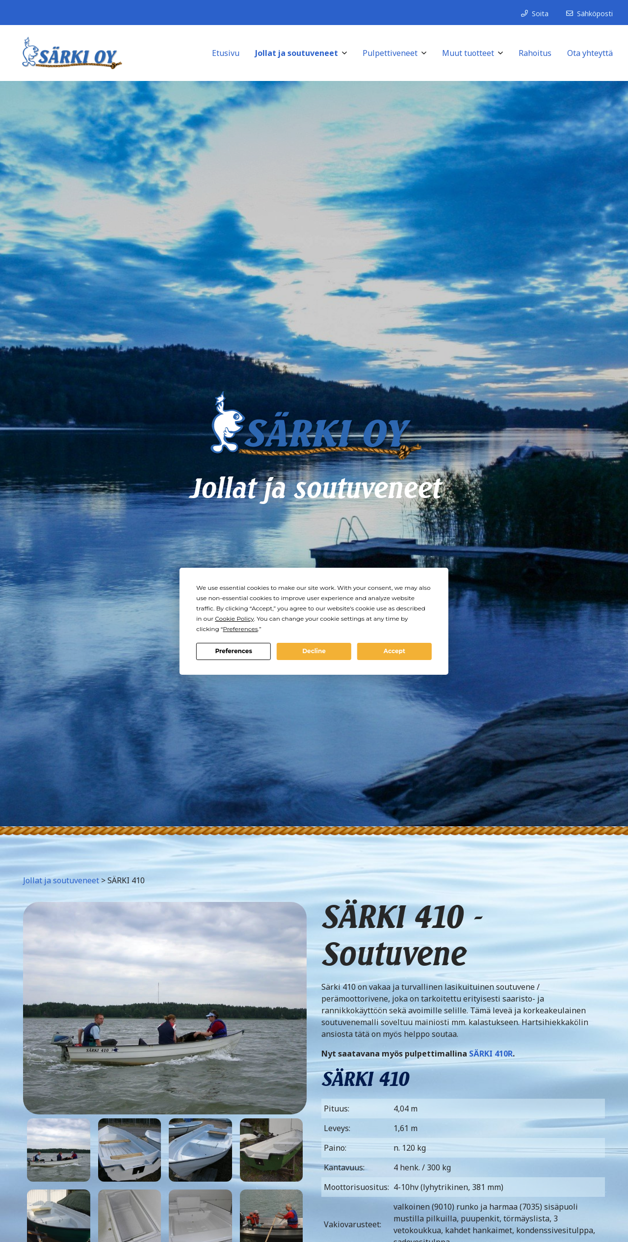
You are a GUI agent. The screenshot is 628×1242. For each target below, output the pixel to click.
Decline (314, 651)
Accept (394, 651)
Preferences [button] (240, 629)
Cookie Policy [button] (234, 618)
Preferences (233, 651)
